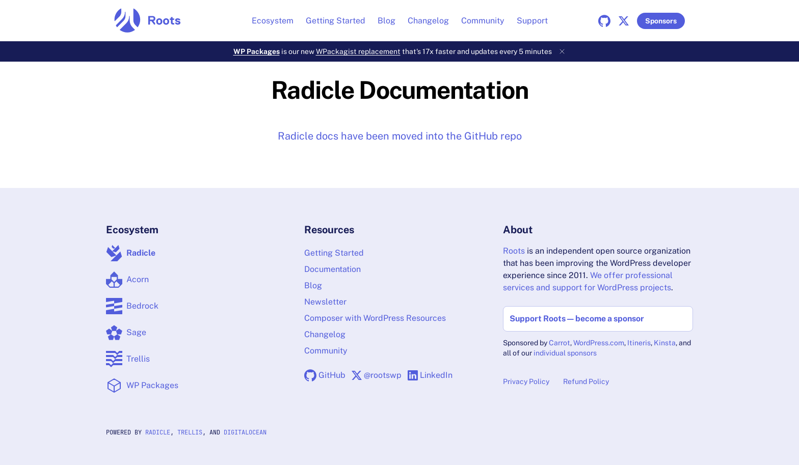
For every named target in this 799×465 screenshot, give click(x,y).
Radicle (157, 432)
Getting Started (335, 20)
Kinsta (665, 343)
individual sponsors (565, 353)
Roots (514, 251)
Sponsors (661, 21)
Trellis (189, 432)
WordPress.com (598, 343)
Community (482, 20)
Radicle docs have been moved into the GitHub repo (400, 136)
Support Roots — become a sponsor (577, 318)
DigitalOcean (245, 432)
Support (532, 20)
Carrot (559, 343)
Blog (386, 20)
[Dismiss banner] (562, 51)
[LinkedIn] (430, 375)
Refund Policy (586, 381)
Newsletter (325, 302)
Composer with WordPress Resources (375, 318)
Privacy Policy (526, 381)
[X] (626, 21)
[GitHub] (606, 21)
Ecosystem (273, 20)
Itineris (639, 343)
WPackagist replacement (358, 51)
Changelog (428, 20)
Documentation (332, 269)
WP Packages (256, 51)
